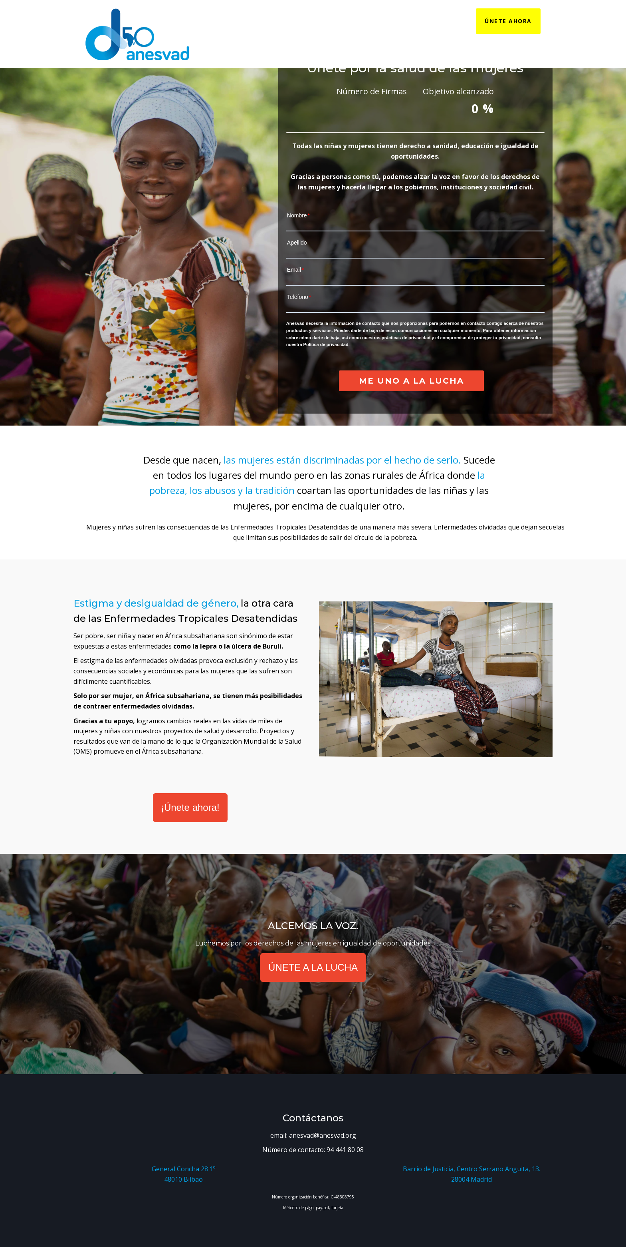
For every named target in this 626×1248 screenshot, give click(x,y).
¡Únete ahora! (190, 807)
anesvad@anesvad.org (322, 1135)
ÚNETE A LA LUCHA (313, 967)
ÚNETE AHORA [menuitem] (508, 21)
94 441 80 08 (345, 1149)
